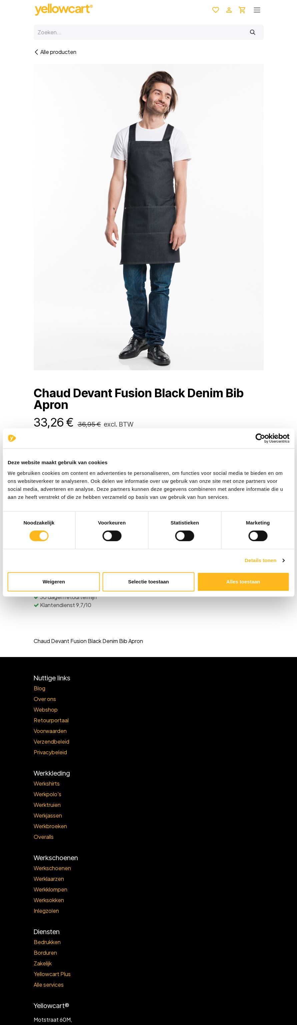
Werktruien (47, 804)
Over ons (45, 698)
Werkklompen (50, 889)
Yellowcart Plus (52, 973)
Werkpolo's (47, 794)
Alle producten (55, 51)
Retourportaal (51, 720)
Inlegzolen (46, 910)
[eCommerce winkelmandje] (242, 9)
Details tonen (260, 560)
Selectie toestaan (148, 581)
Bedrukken (47, 941)
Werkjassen (48, 815)
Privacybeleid (50, 752)
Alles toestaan (243, 581)
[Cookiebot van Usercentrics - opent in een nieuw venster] (260, 438)
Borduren (45, 952)
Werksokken (49, 899)
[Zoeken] (253, 32)
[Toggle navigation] (257, 10)
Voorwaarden (50, 730)
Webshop (46, 709)
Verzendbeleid (51, 741)
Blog (39, 688)
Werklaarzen (49, 878)
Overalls (44, 836)
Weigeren (54, 581)
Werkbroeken (50, 826)
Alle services (49, 984)
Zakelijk (43, 963)
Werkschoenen (52, 867)
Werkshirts (47, 783)
